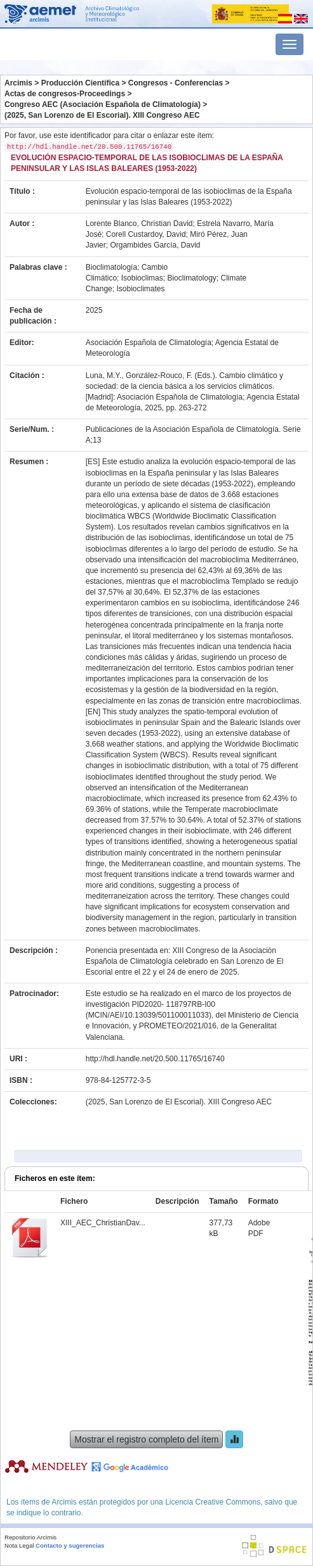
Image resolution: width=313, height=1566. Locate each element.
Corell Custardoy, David (146, 234)
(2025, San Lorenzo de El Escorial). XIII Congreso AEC (102, 115)
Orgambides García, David (155, 245)
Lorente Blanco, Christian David (139, 223)
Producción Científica (80, 83)
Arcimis (18, 83)
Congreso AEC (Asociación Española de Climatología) (102, 104)
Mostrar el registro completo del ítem (146, 1439)
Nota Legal (19, 1545)
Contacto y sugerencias (70, 1545)
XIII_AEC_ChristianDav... (102, 1222)
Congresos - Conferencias (175, 83)
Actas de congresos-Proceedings (64, 93)
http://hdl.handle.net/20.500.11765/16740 (155, 1058)
